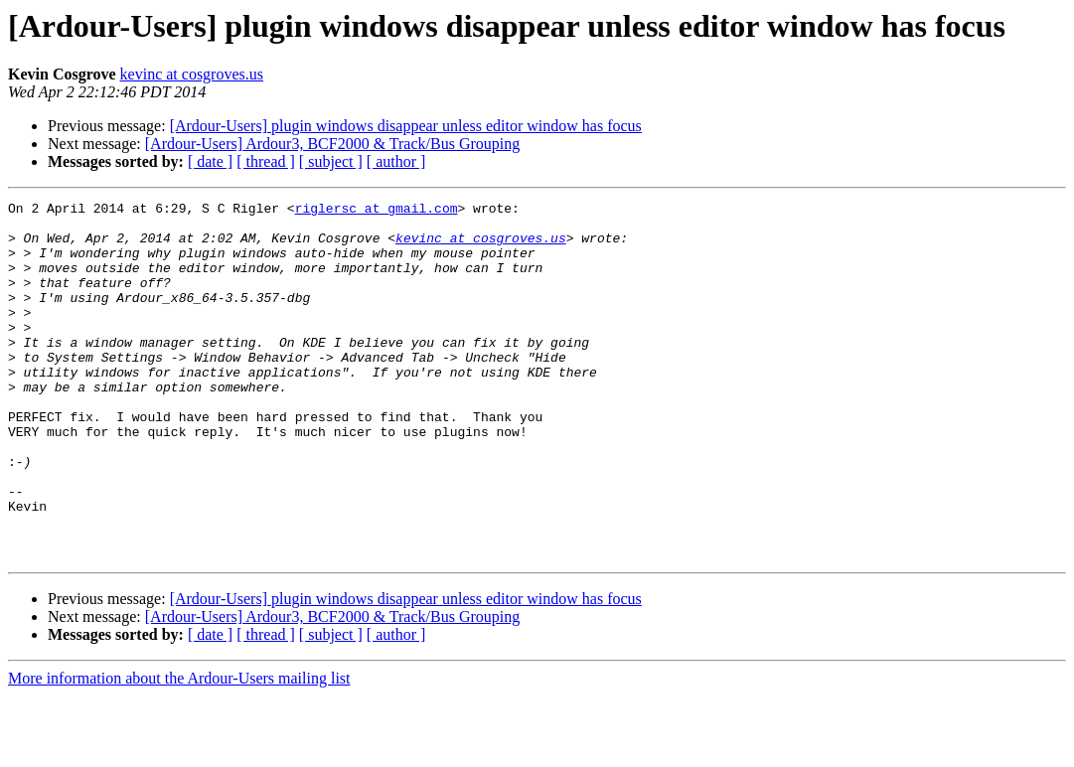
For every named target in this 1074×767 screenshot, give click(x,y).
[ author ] (396, 161)
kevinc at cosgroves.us (191, 74)
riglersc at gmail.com (376, 211)
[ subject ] (331, 161)
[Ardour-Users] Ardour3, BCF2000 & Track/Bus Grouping (332, 143)
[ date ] (210, 161)
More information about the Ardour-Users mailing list (179, 749)
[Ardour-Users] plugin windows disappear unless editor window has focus (406, 125)
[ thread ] (265, 161)
